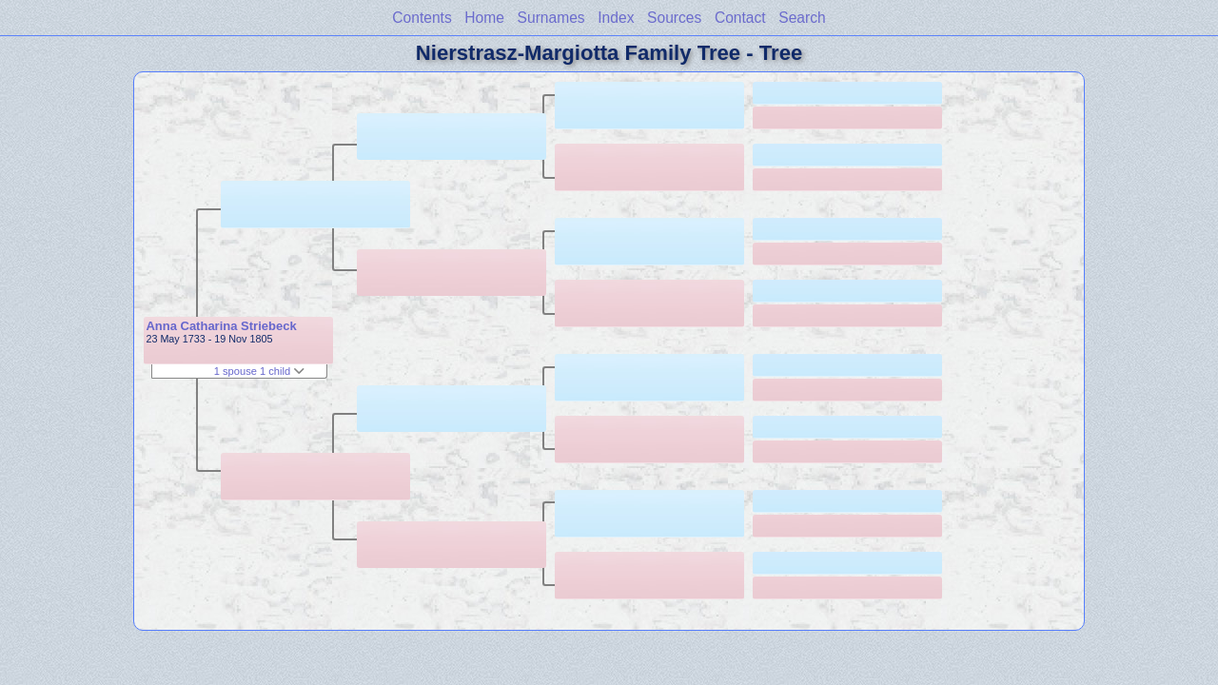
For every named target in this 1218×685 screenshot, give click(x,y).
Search (801, 18)
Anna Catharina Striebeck (221, 326)
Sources (674, 18)
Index (616, 18)
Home (484, 18)
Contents (421, 18)
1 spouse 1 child (259, 371)
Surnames (551, 18)
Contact (740, 18)
